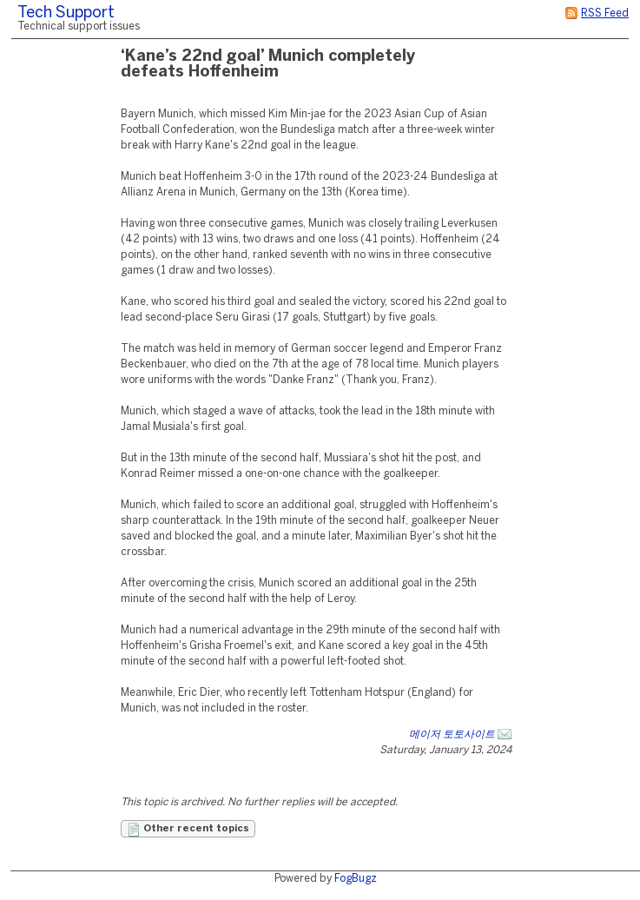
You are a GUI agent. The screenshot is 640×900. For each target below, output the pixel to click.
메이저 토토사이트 (452, 734)
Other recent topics (188, 830)
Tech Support (66, 13)
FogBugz (355, 878)
